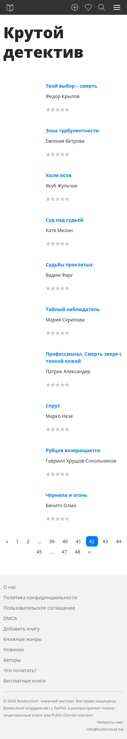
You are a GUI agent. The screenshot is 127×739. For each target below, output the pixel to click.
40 (65, 541)
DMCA (10, 618)
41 (78, 541)
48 (77, 552)
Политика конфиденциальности (40, 597)
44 (118, 541)
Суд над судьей (65, 220)
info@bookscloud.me (105, 729)
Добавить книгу (21, 628)
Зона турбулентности (72, 130)
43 (105, 541)
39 (52, 541)
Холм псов (58, 175)
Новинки (13, 649)
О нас (9, 587)
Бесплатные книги (24, 681)
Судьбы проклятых (69, 264)
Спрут (53, 405)
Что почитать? (19, 670)
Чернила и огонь (66, 495)
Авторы (12, 660)
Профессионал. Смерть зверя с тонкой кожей (84, 357)
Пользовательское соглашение (39, 608)
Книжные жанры (22, 639)
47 (64, 552)
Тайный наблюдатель (73, 309)
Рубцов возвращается (73, 450)
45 (39, 552)
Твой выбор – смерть (71, 86)
